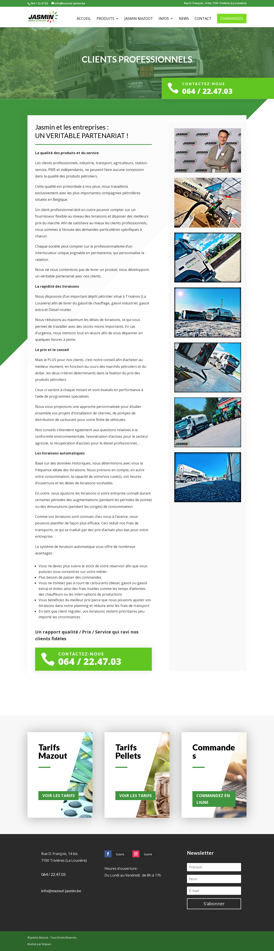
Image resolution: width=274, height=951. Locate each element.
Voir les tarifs (58, 795)
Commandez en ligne (213, 799)
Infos (164, 19)
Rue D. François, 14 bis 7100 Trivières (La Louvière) (215, 3)
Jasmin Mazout (138, 19)
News (184, 19)
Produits (105, 19)
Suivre (120, 854)
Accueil (84, 19)
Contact (203, 19)
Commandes (231, 18)
